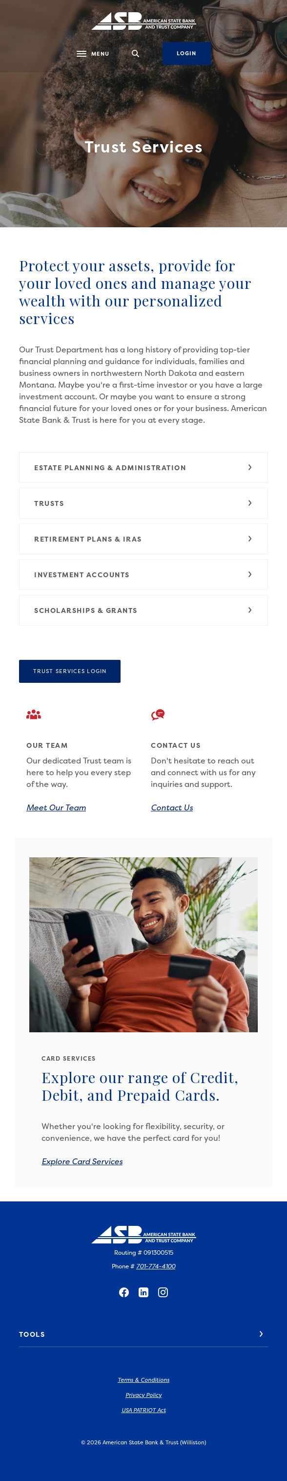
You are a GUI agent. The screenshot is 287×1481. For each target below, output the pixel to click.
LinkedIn (143, 1292)
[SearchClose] (136, 53)
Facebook (124, 1292)
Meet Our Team (56, 807)
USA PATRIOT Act (144, 1410)
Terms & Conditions (143, 1380)
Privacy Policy (143, 1395)
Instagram (163, 1292)
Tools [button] (32, 1334)
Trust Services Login (77, 671)
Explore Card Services (82, 1161)
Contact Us (172, 807)
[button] (143, 467)
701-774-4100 (155, 1266)
